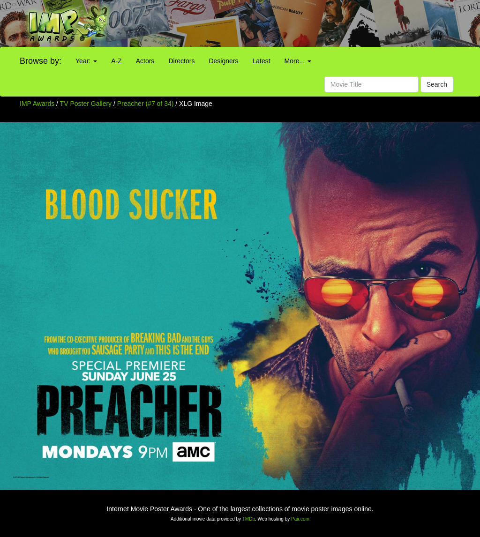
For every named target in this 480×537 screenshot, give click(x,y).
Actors (145, 61)
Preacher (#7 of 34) (145, 103)
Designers (223, 61)
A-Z (116, 61)
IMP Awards (37, 103)
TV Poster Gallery (86, 103)
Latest (261, 61)
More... (298, 61)
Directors (181, 61)
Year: (86, 61)
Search (437, 84)
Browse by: (40, 61)
